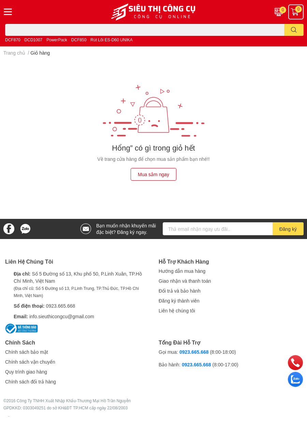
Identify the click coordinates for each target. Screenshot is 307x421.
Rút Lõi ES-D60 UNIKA (111, 39)
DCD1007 (34, 39)
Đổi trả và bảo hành (180, 291)
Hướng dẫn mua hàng (182, 271)
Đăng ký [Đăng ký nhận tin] (288, 229)
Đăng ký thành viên (179, 301)
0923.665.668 (60, 306)
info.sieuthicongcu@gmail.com (61, 316)
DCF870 (12, 39)
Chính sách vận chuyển (30, 362)
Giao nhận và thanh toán (185, 281)
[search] (294, 30)
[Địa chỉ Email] (233, 228)
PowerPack (56, 39)
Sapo (9, 416)
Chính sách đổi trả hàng (30, 381)
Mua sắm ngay (153, 174)
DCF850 (79, 39)
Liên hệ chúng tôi (177, 310)
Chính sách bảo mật (26, 352)
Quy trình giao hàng (26, 372)
